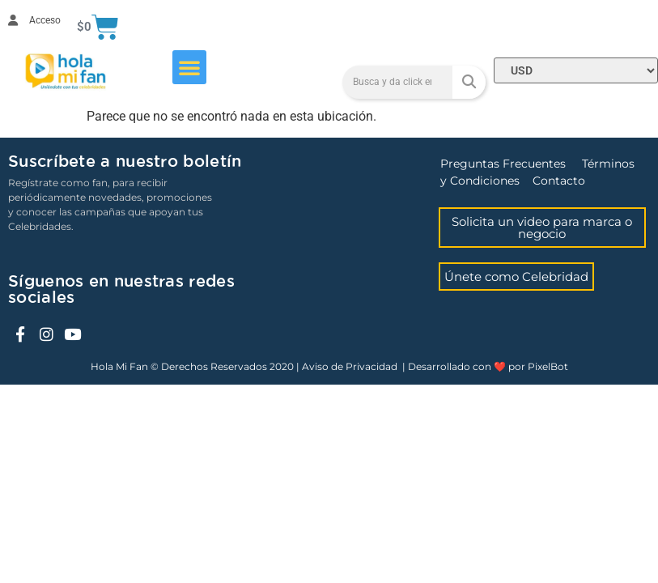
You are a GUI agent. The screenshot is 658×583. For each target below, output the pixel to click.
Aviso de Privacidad (349, 366)
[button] (189, 67)
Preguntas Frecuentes (503, 163)
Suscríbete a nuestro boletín (124, 162)
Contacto (559, 180)
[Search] (469, 82)
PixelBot (548, 366)
